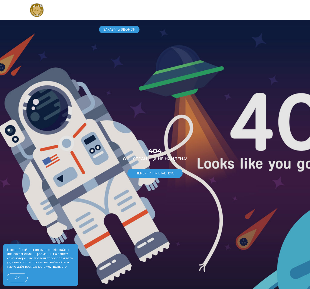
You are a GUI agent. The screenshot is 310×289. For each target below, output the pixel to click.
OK (17, 278)
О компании (192, 10)
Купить (134, 10)
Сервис (152, 10)
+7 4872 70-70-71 (223, 10)
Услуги (169, 10)
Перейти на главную (155, 173)
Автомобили (110, 10)
